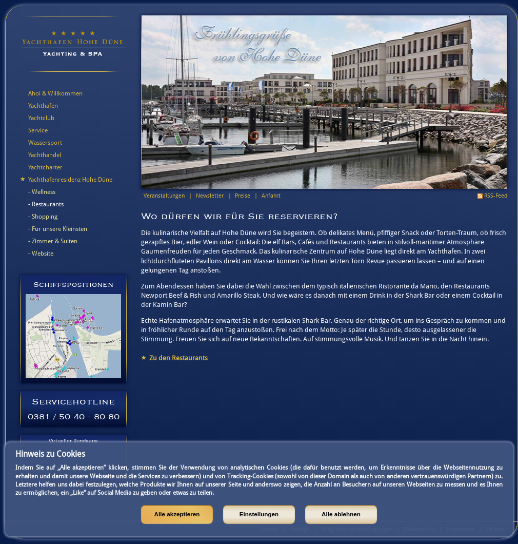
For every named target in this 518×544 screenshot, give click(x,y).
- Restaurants (46, 204)
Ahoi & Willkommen (55, 93)
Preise (242, 195)
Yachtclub (41, 118)
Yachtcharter (45, 167)
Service (38, 130)
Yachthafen (43, 105)
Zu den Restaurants (178, 358)
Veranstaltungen (164, 195)
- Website (40, 253)
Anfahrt (271, 195)
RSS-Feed (495, 195)
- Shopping (42, 216)
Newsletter (210, 195)
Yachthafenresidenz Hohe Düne (70, 179)
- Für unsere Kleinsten (57, 228)
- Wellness (41, 192)
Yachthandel (44, 155)
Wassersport (45, 142)
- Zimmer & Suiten (52, 241)
